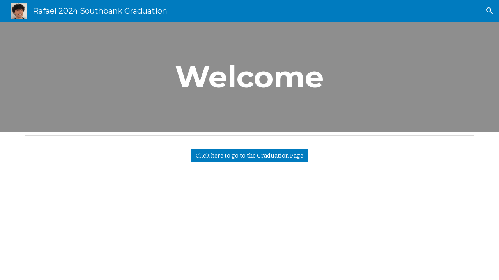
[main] (249, 77)
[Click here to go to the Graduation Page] (249, 155)
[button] (489, 11)
